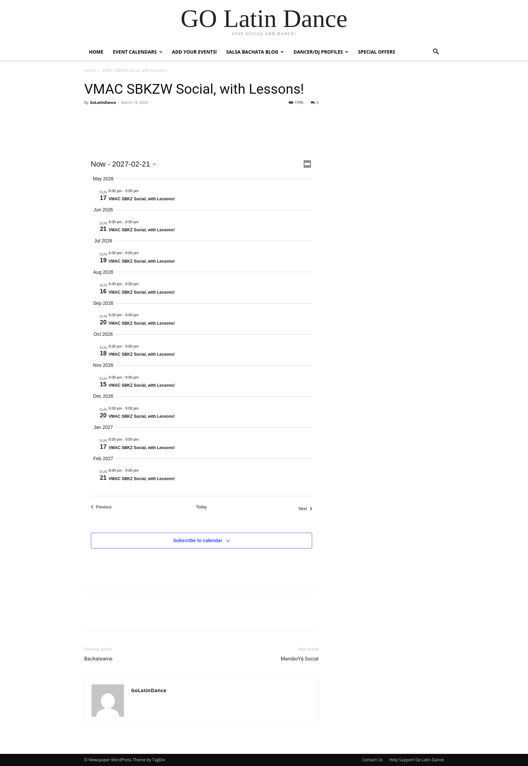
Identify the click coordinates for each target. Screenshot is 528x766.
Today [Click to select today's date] (201, 507)
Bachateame (98, 659)
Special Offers (376, 52)
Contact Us (372, 760)
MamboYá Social (299, 659)
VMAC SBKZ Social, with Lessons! (142, 199)
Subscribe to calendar (197, 540)
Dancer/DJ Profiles (321, 52)
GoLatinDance (103, 102)
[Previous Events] (101, 507)
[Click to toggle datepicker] (123, 164)
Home (96, 52)
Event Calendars (137, 52)
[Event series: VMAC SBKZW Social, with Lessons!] (142, 191)
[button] (436, 52)
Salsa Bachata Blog (255, 52)
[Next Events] (305, 508)
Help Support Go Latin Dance (416, 760)
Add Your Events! (194, 52)
